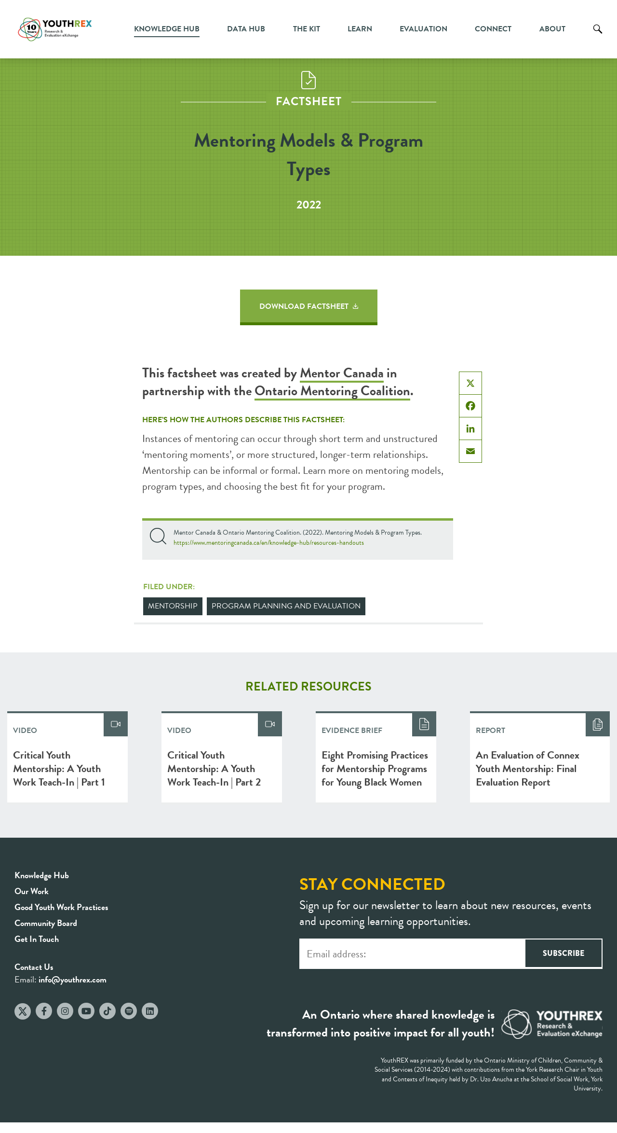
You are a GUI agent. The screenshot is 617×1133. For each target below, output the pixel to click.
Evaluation (423, 29)
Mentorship (173, 606)
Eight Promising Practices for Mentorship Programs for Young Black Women (375, 768)
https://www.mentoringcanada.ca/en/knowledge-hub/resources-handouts (269, 543)
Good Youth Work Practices (61, 906)
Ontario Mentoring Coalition (332, 391)
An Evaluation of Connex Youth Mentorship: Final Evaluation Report (527, 768)
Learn (360, 29)
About (552, 29)
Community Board (45, 922)
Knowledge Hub (167, 29)
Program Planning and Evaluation (286, 606)
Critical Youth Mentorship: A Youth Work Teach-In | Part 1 (59, 768)
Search (598, 36)
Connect (493, 29)
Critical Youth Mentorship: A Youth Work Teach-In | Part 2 (214, 768)
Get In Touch (36, 938)
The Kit (306, 29)
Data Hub (246, 29)
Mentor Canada (342, 373)
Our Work (31, 891)
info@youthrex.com (73, 979)
